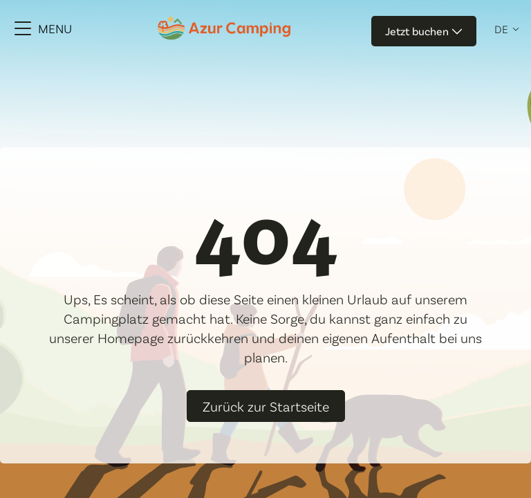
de (501, 29)
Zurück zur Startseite (266, 406)
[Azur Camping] (224, 28)
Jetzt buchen (424, 30)
